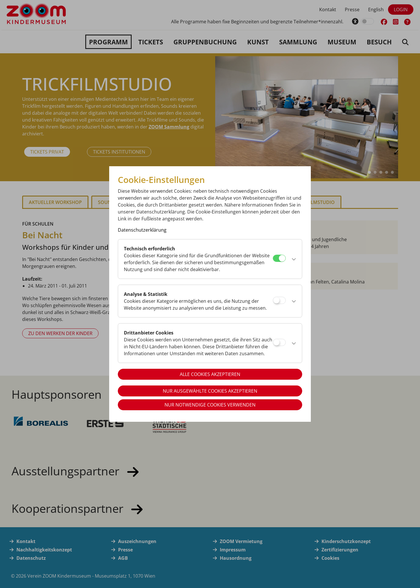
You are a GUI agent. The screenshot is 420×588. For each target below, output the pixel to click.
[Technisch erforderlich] (279, 258)
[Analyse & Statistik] (279, 300)
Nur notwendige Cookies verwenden (210, 405)
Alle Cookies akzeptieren (210, 374)
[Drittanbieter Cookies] (279, 342)
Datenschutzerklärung (142, 230)
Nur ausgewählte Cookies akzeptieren (210, 391)
